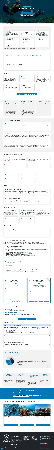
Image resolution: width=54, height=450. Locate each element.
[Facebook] (12, 444)
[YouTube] (16, 444)
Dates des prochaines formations (27, 15)
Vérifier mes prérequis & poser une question (27, 94)
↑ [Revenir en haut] (52, 448)
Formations (8, 23)
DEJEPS (40, 327)
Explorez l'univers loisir (43, 443)
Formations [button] (20, 1)
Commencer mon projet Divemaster (27, 13)
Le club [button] (25, 1)
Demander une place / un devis (20, 395)
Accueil (16, 1)
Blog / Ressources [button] (32, 1)
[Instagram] (14, 444)
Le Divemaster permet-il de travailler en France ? (12, 325)
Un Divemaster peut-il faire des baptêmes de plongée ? (14, 342)
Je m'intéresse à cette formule (15, 301)
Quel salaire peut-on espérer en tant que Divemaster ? (13, 335)
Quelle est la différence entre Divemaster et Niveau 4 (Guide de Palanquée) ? (17, 340)
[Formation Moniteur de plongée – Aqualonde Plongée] (16, 436)
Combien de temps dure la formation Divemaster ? (13, 346)
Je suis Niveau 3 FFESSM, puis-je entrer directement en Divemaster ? (16, 344)
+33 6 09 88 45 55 (43, 439)
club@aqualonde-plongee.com (44, 440)
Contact (38, 1)
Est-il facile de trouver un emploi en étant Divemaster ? (13, 337)
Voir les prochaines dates (35, 395)
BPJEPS (36, 327)
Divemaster (18, 328)
